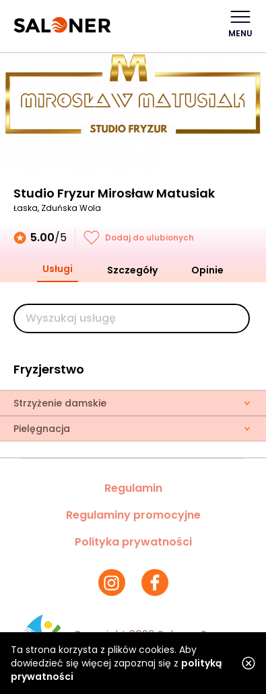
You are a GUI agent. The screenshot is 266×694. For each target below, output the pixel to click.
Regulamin (133, 488)
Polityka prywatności (133, 542)
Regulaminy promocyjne (133, 515)
